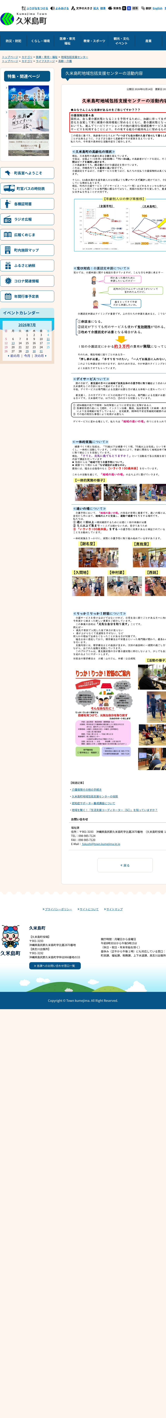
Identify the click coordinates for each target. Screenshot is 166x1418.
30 (34, 351)
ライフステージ (45, 61)
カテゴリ (27, 57)
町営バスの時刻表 (31, 188)
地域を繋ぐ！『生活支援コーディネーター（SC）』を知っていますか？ (115, 810)
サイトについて (89, 909)
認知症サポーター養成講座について (93, 803)
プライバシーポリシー (58, 909)
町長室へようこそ (28, 172)
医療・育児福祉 (67, 40)
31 (41, 351)
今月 (27, 355)
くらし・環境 (40, 40)
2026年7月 (27, 324)
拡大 (96, 8)
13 (13, 343)
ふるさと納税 (24, 265)
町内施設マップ (26, 249)
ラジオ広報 (23, 219)
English (158, 8)
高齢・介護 (65, 61)
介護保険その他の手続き (87, 789)
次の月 (39, 355)
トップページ (10, 57)
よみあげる (62, 8)
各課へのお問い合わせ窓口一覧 (56, 966)
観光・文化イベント (121, 40)
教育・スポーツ (94, 40)
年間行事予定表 (26, 296)
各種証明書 (23, 203)
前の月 (15, 355)
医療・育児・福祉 (47, 57)
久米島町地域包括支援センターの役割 (95, 796)
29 (27, 351)
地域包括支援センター (74, 57)
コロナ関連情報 (26, 280)
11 (48, 339)
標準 (103, 8)
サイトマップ (114, 909)
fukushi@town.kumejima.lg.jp (101, 844)
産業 (148, 40)
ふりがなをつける (37, 8)
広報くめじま (24, 234)
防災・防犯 (13, 40)
